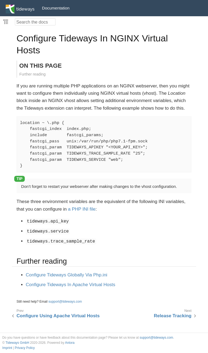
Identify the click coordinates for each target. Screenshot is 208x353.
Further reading (33, 74)
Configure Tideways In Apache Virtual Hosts (70, 284)
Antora (69, 343)
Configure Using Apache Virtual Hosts (58, 315)
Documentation (56, 8)
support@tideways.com (65, 301)
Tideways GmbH (17, 343)
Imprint (7, 348)
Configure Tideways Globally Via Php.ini (66, 274)
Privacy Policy (25, 348)
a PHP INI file (82, 209)
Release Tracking (172, 315)
